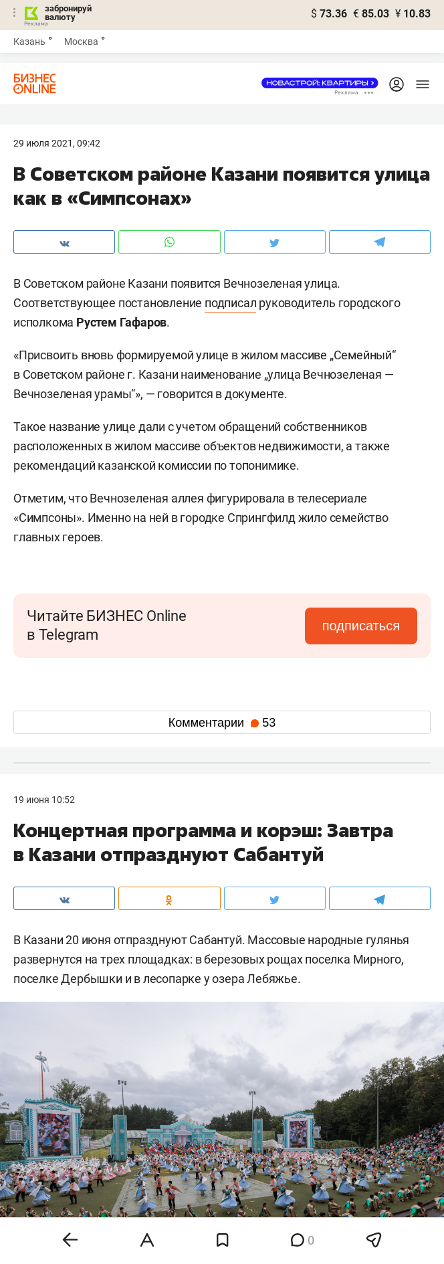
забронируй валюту (68, 12)
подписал (230, 303)
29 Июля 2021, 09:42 (56, 143)
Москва (81, 41)
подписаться (361, 625)
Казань (29, 41)
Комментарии (222, 722)
